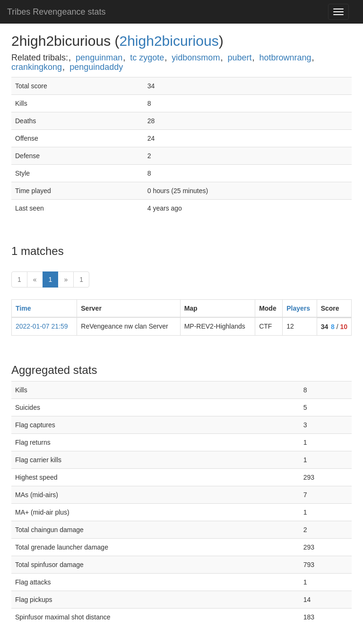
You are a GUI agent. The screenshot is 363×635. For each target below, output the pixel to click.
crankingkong (36, 67)
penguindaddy (96, 67)
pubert (239, 57)
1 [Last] (81, 279)
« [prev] (35, 279)
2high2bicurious (168, 41)
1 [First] (19, 279)
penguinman (99, 57)
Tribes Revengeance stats (56, 12)
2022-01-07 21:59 (42, 326)
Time (23, 308)
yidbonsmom (196, 57)
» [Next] (66, 279)
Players (298, 308)
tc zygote (147, 57)
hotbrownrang (285, 57)
